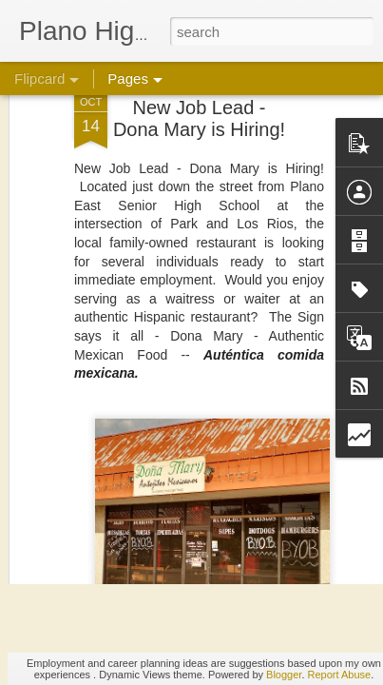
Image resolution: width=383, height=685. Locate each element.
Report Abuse (340, 674)
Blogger (283, 674)
